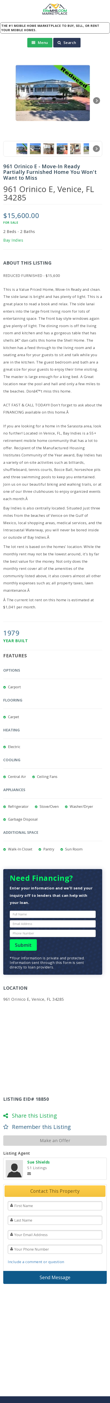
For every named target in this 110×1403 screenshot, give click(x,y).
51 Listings (37, 1167)
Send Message (55, 1277)
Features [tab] (15, 656)
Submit (23, 945)
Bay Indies (13, 240)
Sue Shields (38, 1162)
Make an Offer (55, 1140)
